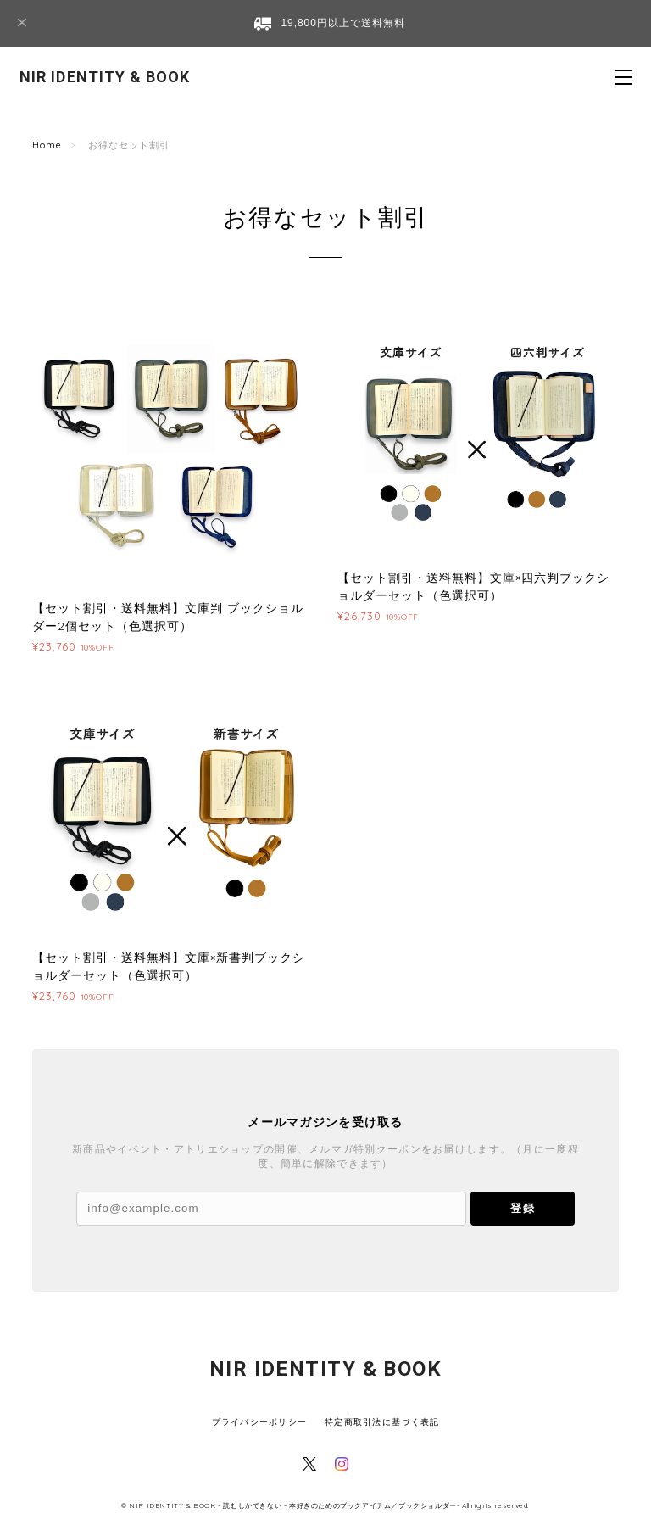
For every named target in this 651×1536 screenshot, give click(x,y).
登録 (522, 1208)
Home (47, 145)
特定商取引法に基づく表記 (382, 1422)
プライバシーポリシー (260, 1422)
